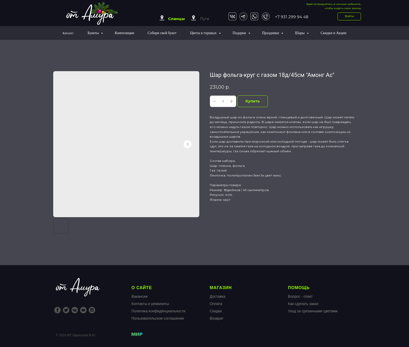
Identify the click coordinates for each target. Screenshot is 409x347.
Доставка (217, 296)
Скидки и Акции (333, 33)
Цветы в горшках (203, 33)
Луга (204, 18)
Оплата (216, 304)
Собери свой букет (162, 33)
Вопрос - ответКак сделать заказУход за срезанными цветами (313, 303)
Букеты (94, 33)
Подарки (240, 33)
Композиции (124, 33)
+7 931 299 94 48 (291, 16)
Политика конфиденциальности (158, 311)
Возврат (217, 318)
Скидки (216, 311)
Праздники (271, 33)
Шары (300, 33)
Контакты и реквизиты (150, 304)
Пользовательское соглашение (157, 318)
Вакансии (139, 296)
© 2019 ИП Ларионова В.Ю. (76, 335)
